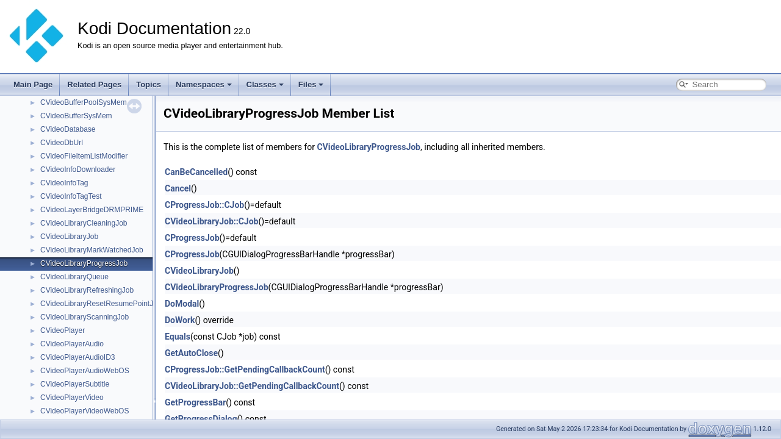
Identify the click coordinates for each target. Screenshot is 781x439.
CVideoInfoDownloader (77, 169)
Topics (148, 84)
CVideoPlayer (62, 330)
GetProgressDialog (201, 419)
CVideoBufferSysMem (76, 116)
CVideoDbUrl (61, 142)
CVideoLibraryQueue (74, 277)
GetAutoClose (191, 353)
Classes (265, 84)
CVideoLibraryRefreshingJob (87, 290)
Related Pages (94, 84)
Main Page (32, 84)
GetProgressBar (195, 402)
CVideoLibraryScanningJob (84, 317)
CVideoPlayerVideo (72, 397)
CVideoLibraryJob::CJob (211, 221)
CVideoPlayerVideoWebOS (84, 411)
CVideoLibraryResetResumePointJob (101, 303)
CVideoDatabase (68, 129)
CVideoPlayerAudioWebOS (84, 370)
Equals (177, 336)
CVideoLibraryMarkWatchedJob (91, 250)
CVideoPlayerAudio (72, 344)
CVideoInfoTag (64, 183)
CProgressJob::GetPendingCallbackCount (245, 369)
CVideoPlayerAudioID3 (77, 357)
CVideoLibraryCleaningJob (84, 223)
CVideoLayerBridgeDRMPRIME (91, 209)
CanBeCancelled (196, 172)
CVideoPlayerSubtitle (74, 384)
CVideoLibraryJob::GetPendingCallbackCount (252, 386)
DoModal (182, 304)
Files (311, 84)
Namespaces (204, 84)
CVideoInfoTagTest (71, 196)
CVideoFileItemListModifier (84, 156)
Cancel (178, 188)
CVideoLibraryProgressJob (84, 263)
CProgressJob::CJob (204, 205)
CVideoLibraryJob (69, 236)
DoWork (180, 320)
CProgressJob (192, 238)
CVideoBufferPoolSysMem (83, 102)
